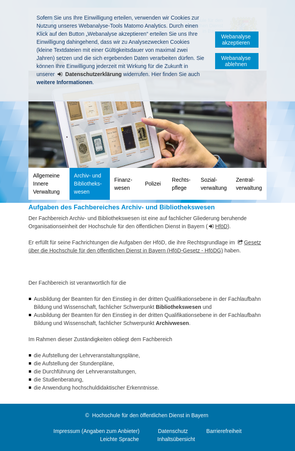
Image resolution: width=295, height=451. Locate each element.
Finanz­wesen (123, 184)
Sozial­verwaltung (214, 184)
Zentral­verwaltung (249, 184)
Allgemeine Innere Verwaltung (46, 183)
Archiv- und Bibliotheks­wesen (88, 183)
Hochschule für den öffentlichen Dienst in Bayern (150, 415)
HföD (221, 226)
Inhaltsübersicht (176, 439)
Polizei (153, 184)
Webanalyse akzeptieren (236, 39)
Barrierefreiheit (224, 431)
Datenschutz (173, 431)
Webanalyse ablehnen (236, 61)
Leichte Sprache (119, 439)
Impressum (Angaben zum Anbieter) (96, 431)
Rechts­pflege (181, 184)
